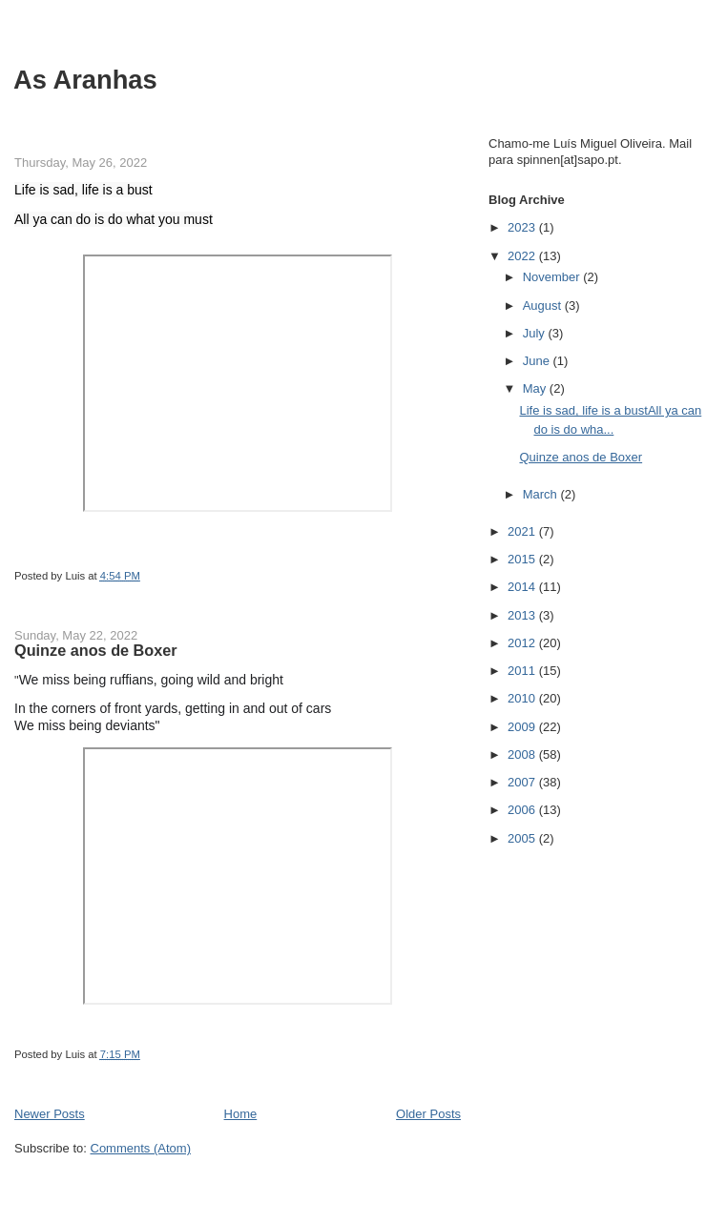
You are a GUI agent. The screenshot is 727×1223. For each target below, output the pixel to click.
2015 (523, 559)
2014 (523, 587)
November (553, 277)
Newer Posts (49, 1114)
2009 (523, 727)
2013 (523, 615)
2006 (523, 810)
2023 (523, 227)
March (542, 494)
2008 (523, 754)
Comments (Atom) (141, 1148)
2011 (523, 670)
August (544, 305)
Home (241, 1114)
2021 (523, 531)
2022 (523, 256)
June (538, 361)
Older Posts (428, 1114)
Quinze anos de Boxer (95, 650)
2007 (523, 782)
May (536, 388)
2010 (523, 698)
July (536, 333)
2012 (523, 643)
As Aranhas (85, 79)
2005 (523, 838)
